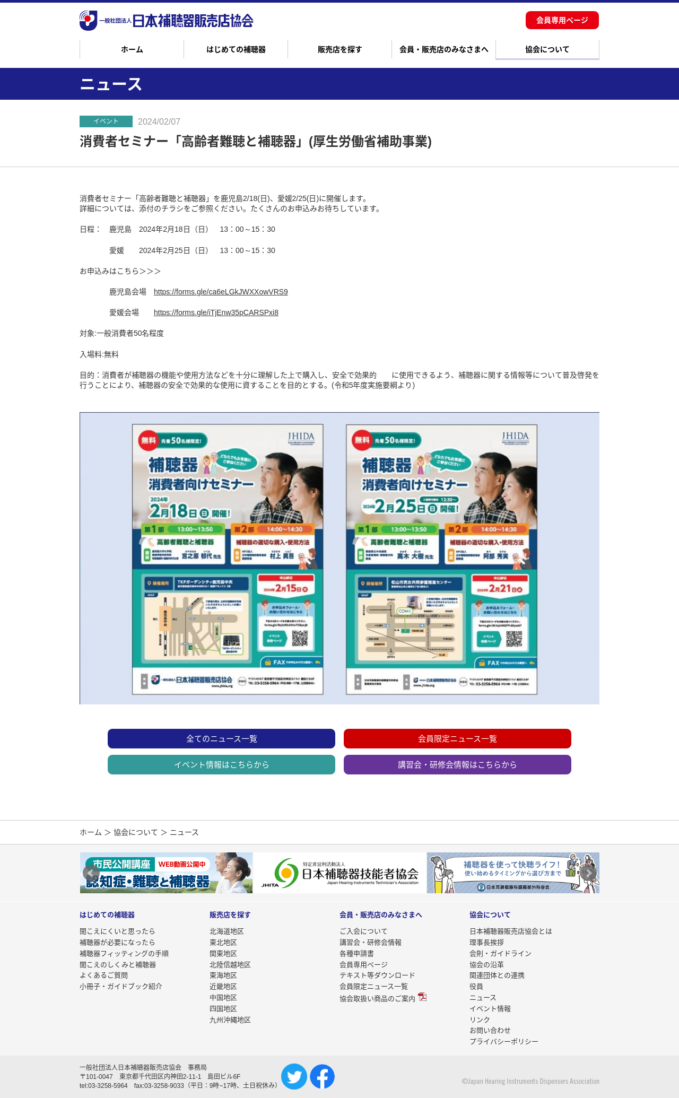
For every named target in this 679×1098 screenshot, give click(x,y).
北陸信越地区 (230, 964)
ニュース (483, 997)
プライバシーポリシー (503, 1041)
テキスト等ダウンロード (377, 975)
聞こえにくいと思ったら (117, 931)
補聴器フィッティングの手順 (124, 953)
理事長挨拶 (486, 942)
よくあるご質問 (104, 975)
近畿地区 (223, 986)
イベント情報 (490, 1008)
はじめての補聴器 (236, 49)
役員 (476, 986)
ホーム (132, 49)
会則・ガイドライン (500, 953)
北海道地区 (227, 931)
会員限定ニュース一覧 (457, 739)
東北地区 (223, 942)
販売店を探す (340, 49)
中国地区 (223, 997)
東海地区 (223, 975)
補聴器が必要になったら (117, 942)
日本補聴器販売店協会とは (510, 931)
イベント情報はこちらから (221, 765)
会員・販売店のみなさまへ (444, 49)
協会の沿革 (486, 964)
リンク (479, 1019)
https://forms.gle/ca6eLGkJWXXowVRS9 (221, 291)
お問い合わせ (490, 1030)
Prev (91, 873)
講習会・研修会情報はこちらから (457, 765)
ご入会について (364, 931)
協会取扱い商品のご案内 (377, 998)
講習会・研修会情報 (371, 942)
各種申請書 (357, 953)
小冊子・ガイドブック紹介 (121, 986)
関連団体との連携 (497, 975)
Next (588, 873)
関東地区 (223, 953)
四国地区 (223, 1008)
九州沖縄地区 (230, 1019)
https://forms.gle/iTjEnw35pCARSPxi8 (216, 312)
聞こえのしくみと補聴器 (118, 964)
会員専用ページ (562, 20)
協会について (547, 49)
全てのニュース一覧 (221, 739)
